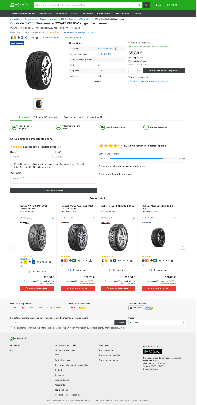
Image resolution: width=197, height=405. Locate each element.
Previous (13, 247)
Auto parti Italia (16, 19)
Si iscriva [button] (120, 322)
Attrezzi (137, 13)
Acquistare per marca (108, 360)
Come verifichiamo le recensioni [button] (116, 174)
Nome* (13, 152)
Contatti (58, 370)
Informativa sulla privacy (66, 350)
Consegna (59, 375)
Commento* (15, 173)
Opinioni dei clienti (73, 117)
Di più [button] (47, 167)
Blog (12, 350)
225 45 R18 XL (105, 54)
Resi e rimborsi (61, 390)
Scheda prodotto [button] (73, 37)
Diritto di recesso (62, 360)
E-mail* (58, 152)
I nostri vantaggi (21, 117)
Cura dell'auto (103, 13)
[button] (138, 5)
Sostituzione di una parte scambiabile (71, 365)
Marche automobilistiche (23, 13)
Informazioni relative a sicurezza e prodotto (148, 81)
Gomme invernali (105, 48)
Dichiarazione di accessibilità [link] (67, 395)
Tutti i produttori (106, 350)
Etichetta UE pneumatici (46, 117)
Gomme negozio (31, 19)
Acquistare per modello (109, 355)
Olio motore (87, 13)
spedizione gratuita (137, 64)
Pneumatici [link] (104, 345)
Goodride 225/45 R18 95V (79, 19)
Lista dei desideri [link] (62, 380)
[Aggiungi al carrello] (37, 288)
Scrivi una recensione (53, 190)
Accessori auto (122, 13)
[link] (175, 5)
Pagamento (60, 385)
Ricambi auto (45, 13)
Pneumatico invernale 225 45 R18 (53, 19)
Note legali (15, 345)
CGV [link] (57, 355)
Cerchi (74, 13)
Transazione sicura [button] (138, 77)
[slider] (16, 147)
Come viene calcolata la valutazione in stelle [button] (122, 166)
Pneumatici (61, 13)
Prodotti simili (94, 117)
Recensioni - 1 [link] (26, 259)
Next (182, 247)
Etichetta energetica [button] (52, 37)
